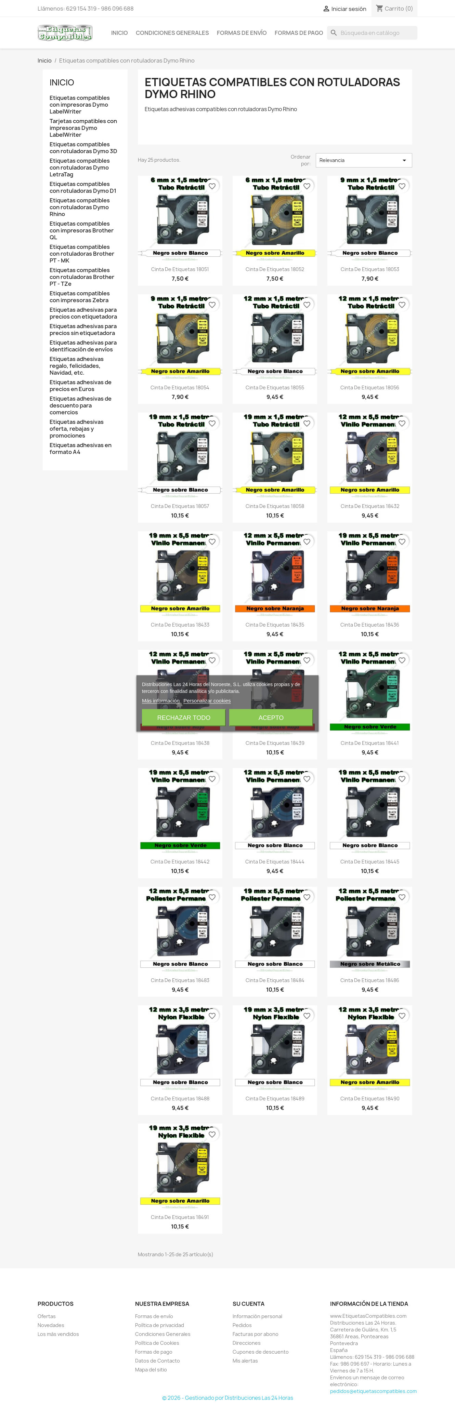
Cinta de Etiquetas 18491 (180, 1217)
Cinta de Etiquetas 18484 (275, 980)
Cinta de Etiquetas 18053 (370, 269)
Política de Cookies (157, 1343)
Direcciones (247, 1343)
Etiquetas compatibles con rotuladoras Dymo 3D (83, 148)
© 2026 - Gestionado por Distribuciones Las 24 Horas (227, 1398)
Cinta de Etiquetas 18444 (274, 861)
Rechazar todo (183, 717)
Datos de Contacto (157, 1360)
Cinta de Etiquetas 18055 (275, 387)
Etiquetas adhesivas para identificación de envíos (83, 346)
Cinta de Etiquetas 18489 (275, 1098)
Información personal (257, 1316)
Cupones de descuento (261, 1352)
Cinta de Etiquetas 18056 (369, 387)
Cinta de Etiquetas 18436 (369, 624)
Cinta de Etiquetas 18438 (180, 743)
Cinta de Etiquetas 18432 (370, 506)
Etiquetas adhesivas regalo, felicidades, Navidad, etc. (77, 366)
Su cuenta (248, 1304)
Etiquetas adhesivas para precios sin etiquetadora (83, 330)
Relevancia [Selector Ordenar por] (364, 160)
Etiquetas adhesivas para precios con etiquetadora (83, 313)
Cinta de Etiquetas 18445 (369, 861)
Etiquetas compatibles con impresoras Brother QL (82, 230)
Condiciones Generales (172, 33)
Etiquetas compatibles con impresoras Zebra (80, 297)
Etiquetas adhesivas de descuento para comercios (81, 405)
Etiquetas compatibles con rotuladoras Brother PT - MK (82, 253)
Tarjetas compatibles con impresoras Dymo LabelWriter (83, 128)
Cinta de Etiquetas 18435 (275, 624)
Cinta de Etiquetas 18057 (180, 506)
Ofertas (47, 1316)
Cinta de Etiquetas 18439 (275, 743)
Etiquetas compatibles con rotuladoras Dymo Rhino (80, 207)
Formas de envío (242, 33)
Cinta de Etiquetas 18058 (275, 506)
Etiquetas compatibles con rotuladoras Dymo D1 (83, 187)
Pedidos (242, 1325)
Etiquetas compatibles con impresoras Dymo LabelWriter (80, 104)
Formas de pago (299, 33)
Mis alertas (245, 1360)
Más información (161, 701)
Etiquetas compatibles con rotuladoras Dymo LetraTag (80, 167)
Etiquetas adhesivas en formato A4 (81, 449)
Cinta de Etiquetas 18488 (180, 1098)
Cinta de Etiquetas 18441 (370, 743)
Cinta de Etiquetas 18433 (180, 624)
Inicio (119, 33)
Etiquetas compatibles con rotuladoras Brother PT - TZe (82, 277)
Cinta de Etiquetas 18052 (275, 269)
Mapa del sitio (151, 1369)
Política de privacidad (159, 1325)
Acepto (271, 717)
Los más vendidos (58, 1334)
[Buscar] (372, 33)
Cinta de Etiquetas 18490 (370, 1098)
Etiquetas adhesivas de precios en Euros (81, 386)
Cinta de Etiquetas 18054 (180, 387)
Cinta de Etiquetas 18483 (180, 980)
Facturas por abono (255, 1334)
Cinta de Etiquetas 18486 (369, 980)
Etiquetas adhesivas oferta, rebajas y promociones (77, 428)
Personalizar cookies (207, 701)
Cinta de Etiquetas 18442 (180, 861)
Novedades (51, 1325)
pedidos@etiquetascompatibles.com (373, 1391)
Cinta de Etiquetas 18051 (180, 269)
